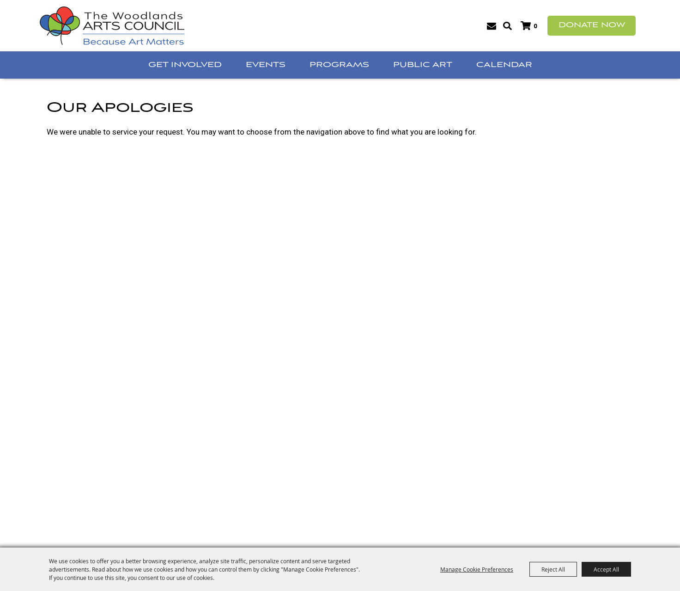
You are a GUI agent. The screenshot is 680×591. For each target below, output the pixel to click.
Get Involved (185, 65)
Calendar (504, 65)
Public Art (422, 65)
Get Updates (491, 26)
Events (265, 65)
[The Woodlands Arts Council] (112, 25)
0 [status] (535, 26)
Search (507, 26)
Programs (339, 65)
